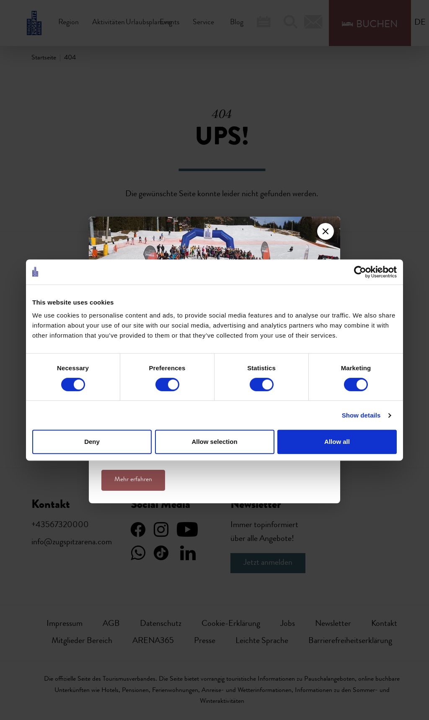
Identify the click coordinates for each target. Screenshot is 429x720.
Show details (361, 415)
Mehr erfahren (133, 480)
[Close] (325, 231)
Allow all (337, 441)
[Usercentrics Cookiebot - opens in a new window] (360, 272)
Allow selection (214, 441)
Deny (92, 441)
